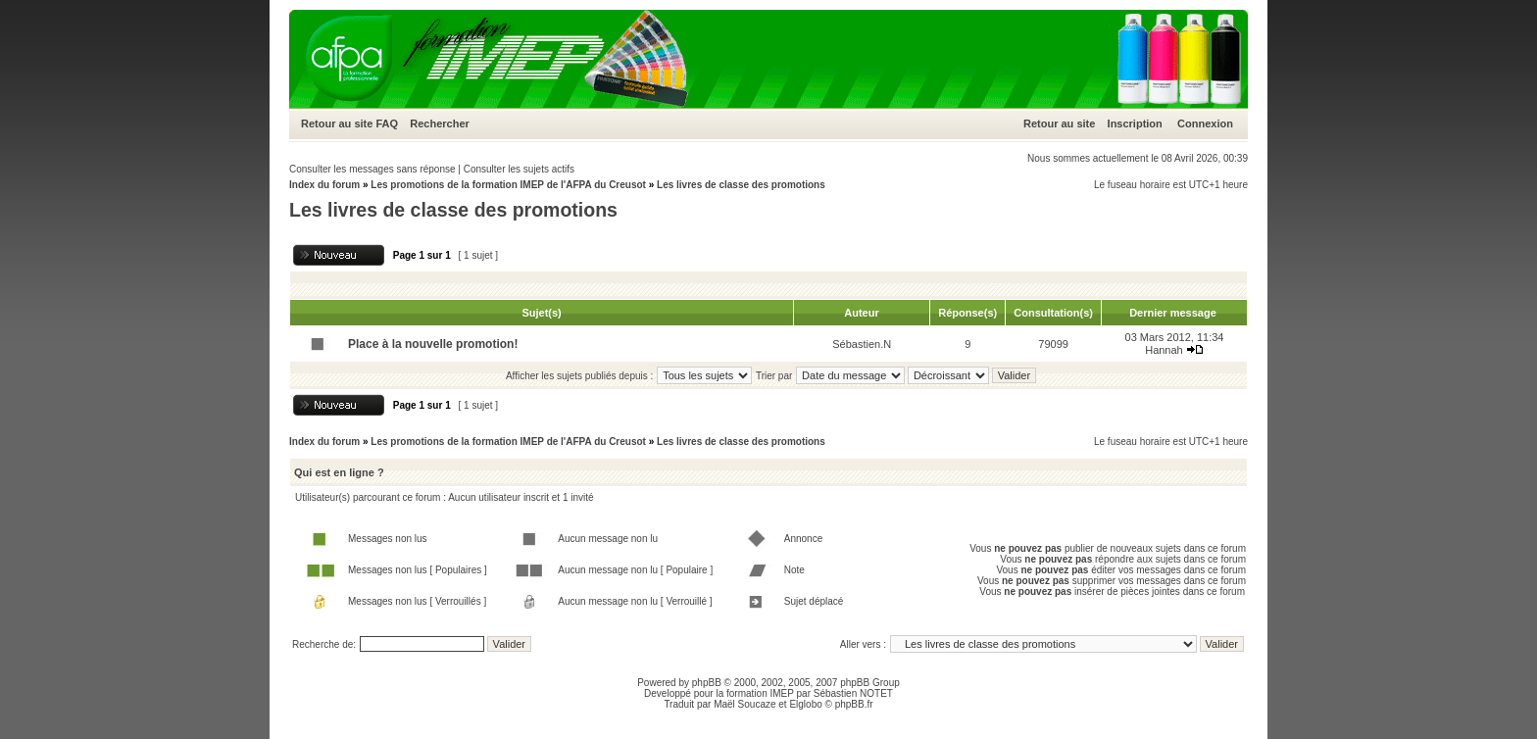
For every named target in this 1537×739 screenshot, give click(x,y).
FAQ (386, 123)
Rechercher (440, 123)
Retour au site (336, 123)
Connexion (1205, 123)
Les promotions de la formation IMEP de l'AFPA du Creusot (508, 184)
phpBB (706, 682)
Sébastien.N (861, 344)
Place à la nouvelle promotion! (433, 344)
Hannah (1164, 350)
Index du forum (324, 184)
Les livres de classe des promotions (741, 184)
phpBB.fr (854, 704)
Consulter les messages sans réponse (372, 169)
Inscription (1135, 123)
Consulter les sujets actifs (519, 169)
